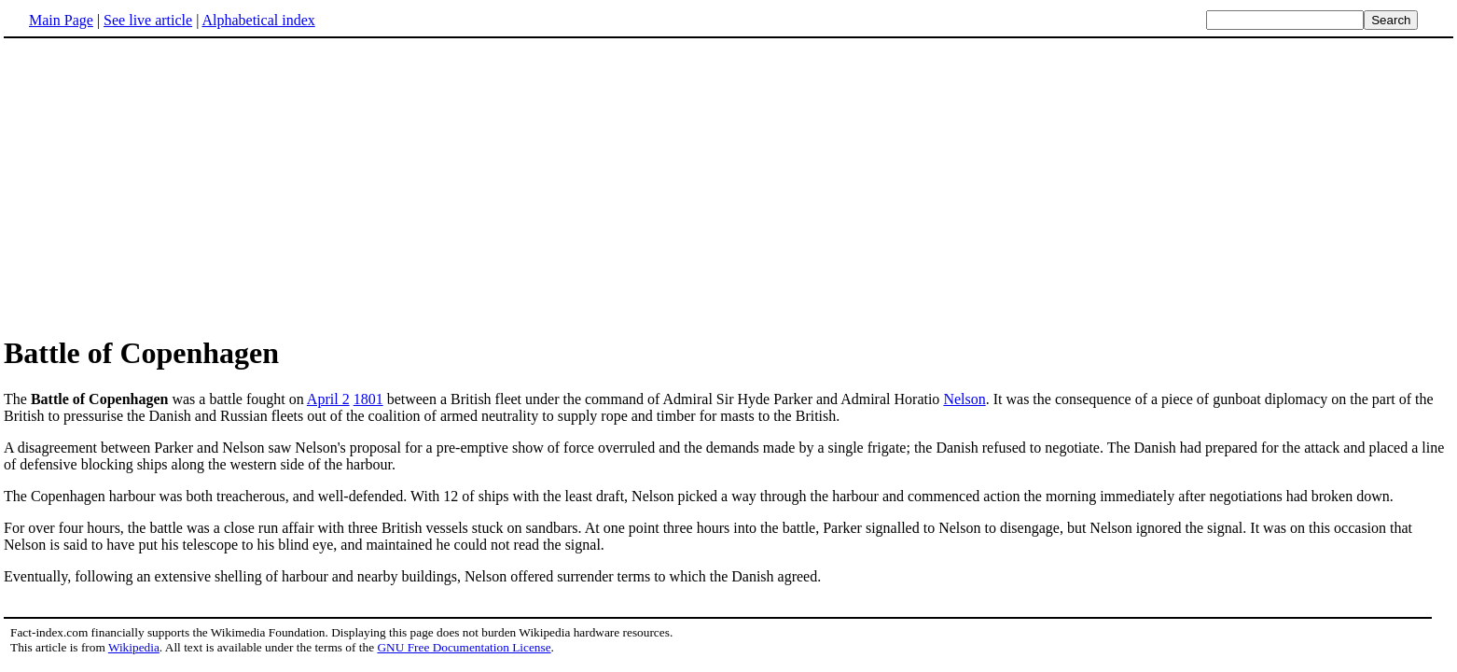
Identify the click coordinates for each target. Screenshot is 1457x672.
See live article (148, 20)
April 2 (328, 399)
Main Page (61, 20)
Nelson (964, 399)
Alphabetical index (257, 20)
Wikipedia (134, 647)
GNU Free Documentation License (463, 647)
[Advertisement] (160, 185)
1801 (368, 399)
